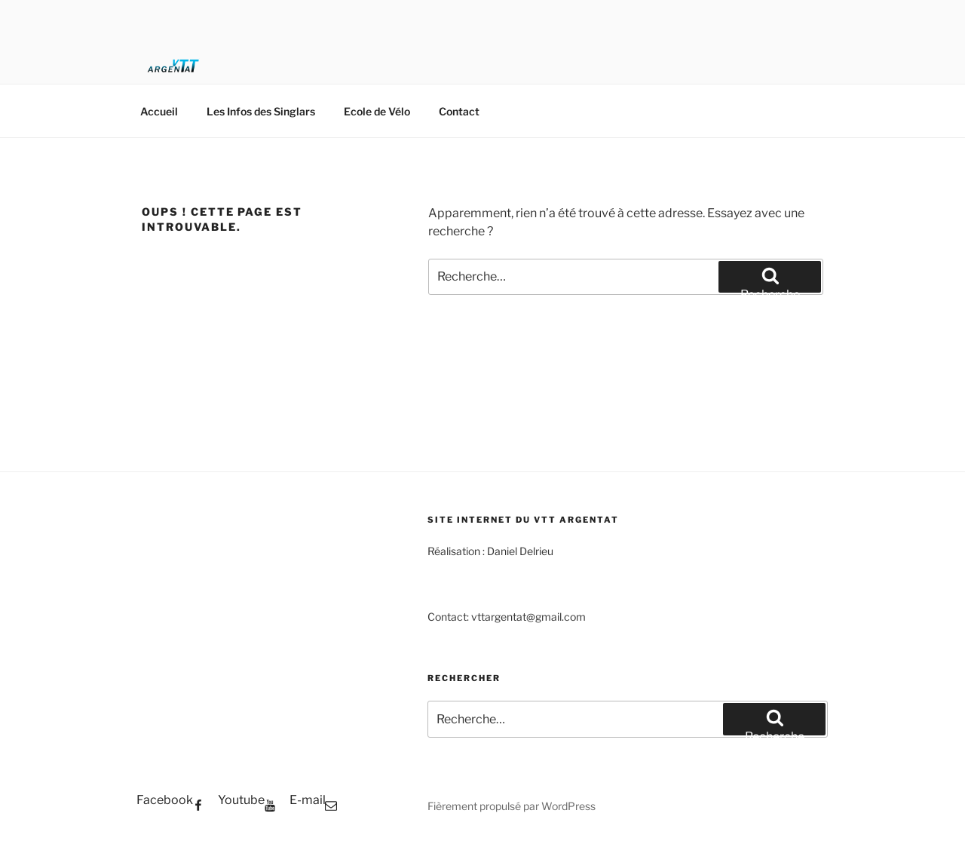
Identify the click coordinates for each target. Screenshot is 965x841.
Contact (459, 111)
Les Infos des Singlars (261, 111)
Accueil (159, 111)
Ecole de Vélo (377, 111)
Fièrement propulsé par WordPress (511, 806)
